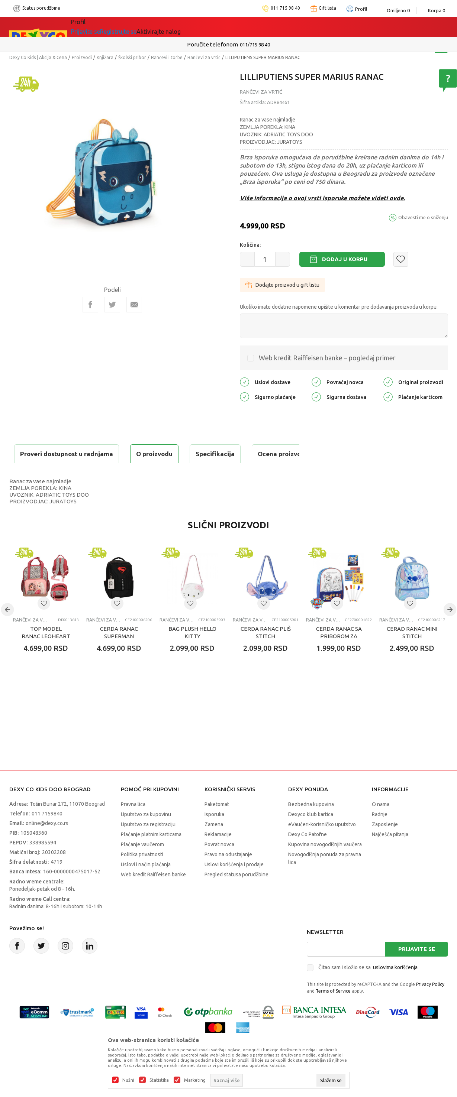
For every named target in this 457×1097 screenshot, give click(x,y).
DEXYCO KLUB (233, 26)
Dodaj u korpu (344, 259)
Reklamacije (218, 853)
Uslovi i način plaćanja (146, 883)
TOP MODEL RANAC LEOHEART (46, 651)
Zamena (214, 843)
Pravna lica (133, 823)
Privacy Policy (430, 1002)
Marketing (195, 1080)
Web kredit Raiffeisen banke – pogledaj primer (327, 357)
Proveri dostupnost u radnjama (67, 472)
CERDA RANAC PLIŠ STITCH (266, 651)
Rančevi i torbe (167, 57)
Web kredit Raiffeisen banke (153, 893)
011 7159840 (47, 832)
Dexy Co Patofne (307, 853)
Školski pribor (132, 57)
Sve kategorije (96, 26)
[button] (400, 259)
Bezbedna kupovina (311, 823)
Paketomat (217, 823)
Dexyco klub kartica (310, 833)
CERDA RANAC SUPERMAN (119, 651)
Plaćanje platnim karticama (151, 853)
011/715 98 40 (255, 44)
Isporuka (214, 833)
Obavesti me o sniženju (423, 217)
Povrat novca (219, 863)
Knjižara (105, 57)
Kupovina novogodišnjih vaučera (325, 863)
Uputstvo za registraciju (148, 843)
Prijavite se (416, 967)
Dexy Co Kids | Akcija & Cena (38, 57)
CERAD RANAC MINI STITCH (412, 651)
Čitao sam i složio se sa (368, 986)
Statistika (159, 1080)
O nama (380, 823)
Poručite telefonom (212, 44)
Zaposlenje (385, 843)
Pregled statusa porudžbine (236, 893)
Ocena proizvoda (167, 453)
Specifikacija (99, 453)
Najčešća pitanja (390, 853)
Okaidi (276, 26)
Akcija (135, 26)
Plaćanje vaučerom (142, 863)
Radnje (379, 833)
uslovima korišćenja (395, 986)
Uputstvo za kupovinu (146, 833)
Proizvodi (82, 57)
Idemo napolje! (178, 26)
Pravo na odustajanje (228, 873)
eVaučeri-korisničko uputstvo (322, 843)
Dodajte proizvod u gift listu (282, 285)
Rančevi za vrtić (204, 57)
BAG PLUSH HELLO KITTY (192, 651)
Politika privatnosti (142, 873)
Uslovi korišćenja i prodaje (234, 883)
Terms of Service (333, 1009)
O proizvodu (39, 453)
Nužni (128, 1080)
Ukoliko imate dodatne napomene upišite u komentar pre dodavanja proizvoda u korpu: (339, 307)
